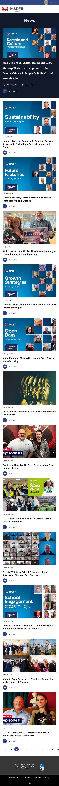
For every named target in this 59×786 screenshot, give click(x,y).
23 (53, 749)
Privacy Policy (28, 777)
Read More (9, 91)
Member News (28, 85)
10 (48, 749)
